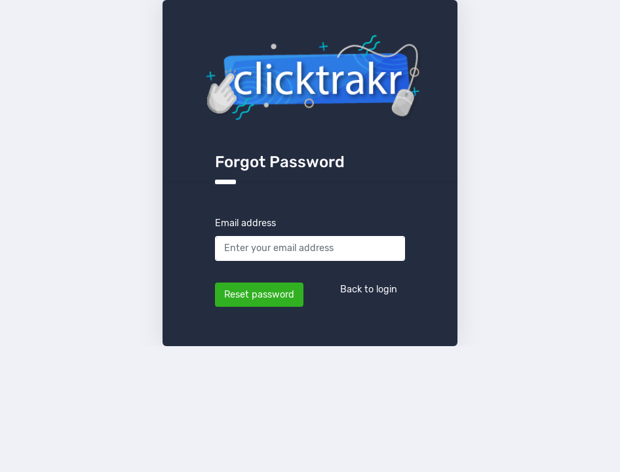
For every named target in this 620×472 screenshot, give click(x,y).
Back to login (368, 289)
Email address (245, 223)
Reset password (259, 294)
